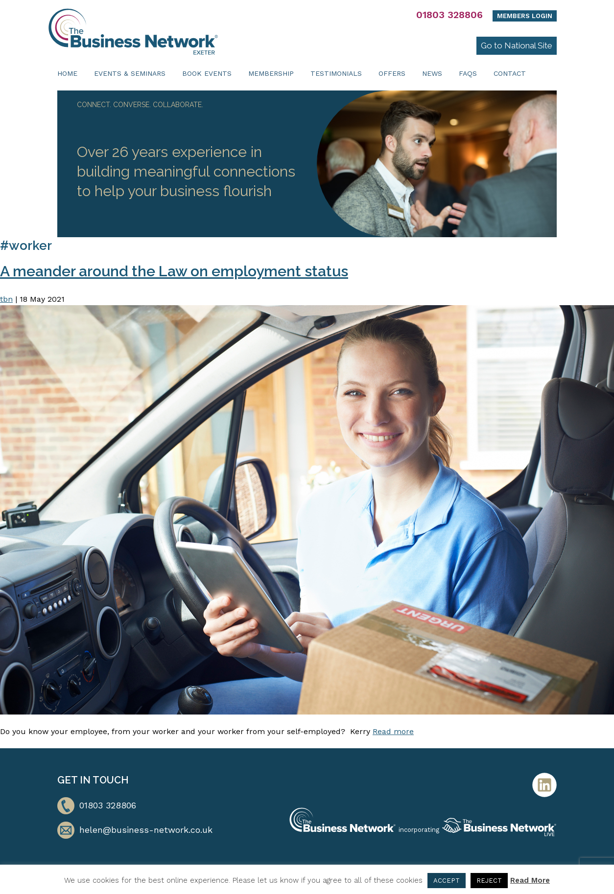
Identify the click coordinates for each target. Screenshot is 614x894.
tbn (6, 299)
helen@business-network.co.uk (146, 830)
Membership (271, 73)
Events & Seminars (129, 73)
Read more (393, 731)
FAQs (468, 73)
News (432, 73)
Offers (391, 73)
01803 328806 (449, 15)
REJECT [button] (489, 880)
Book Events (207, 73)
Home (67, 73)
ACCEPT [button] (446, 880)
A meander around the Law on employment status (174, 271)
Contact (510, 73)
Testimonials (336, 73)
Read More (530, 880)
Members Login (524, 16)
